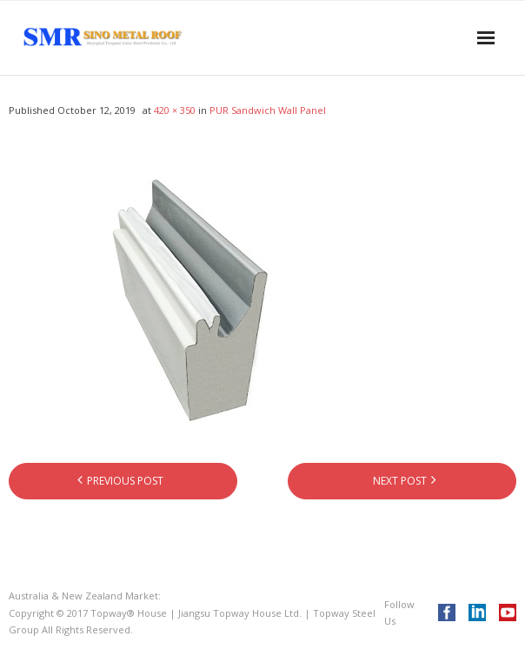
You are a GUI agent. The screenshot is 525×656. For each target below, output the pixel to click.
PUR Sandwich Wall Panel (267, 110)
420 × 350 (175, 110)
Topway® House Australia (222, 595)
